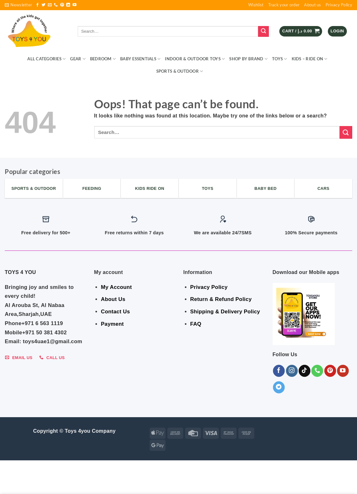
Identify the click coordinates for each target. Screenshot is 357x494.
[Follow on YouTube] (74, 5)
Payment (112, 324)
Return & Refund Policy (221, 299)
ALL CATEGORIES (46, 59)
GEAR (77, 59)
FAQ (195, 324)
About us (312, 4)
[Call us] (56, 5)
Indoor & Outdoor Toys (195, 59)
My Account (116, 287)
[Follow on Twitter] (43, 5)
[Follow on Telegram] (279, 387)
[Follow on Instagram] (292, 371)
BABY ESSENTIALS (140, 59)
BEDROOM (103, 59)
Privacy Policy (339, 4)
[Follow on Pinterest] (62, 5)
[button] (18, 5)
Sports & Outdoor (179, 71)
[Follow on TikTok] (304, 371)
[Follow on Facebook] (37, 5)
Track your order (284, 4)
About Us (113, 299)
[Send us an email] (50, 5)
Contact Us (115, 312)
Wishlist (255, 4)
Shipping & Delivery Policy (225, 312)
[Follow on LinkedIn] (68, 5)
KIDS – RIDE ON (310, 59)
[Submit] (263, 31)
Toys (279, 59)
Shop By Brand (248, 59)
